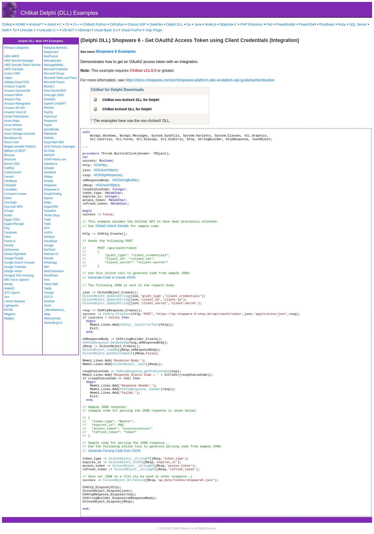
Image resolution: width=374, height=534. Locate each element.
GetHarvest (11, 249)
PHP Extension (251, 24)
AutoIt (51, 24)
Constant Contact (15, 194)
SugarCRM (51, 206)
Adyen (8, 77)
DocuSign (10, 202)
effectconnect (52, 318)
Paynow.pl (50, 116)
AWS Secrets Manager (18, 60)
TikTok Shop (52, 215)
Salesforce (50, 163)
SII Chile (49, 151)
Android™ (36, 24)
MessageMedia (53, 65)
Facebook (10, 232)
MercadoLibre (52, 60)
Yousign (49, 292)
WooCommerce (54, 271)
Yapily (48, 288)
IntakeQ (9, 288)
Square (48, 198)
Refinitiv (49, 138)
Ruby (342, 24)
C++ (76, 24)
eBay (47, 314)
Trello (47, 219)
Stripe (47, 202)
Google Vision (13, 271)
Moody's (49, 86)
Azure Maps (12, 120)
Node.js (210, 24)
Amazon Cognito (15, 86)
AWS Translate (13, 69)
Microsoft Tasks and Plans (60, 77)
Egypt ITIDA (12, 219)
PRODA (49, 108)
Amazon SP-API (14, 108)
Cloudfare (10, 189)
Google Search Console (19, 262)
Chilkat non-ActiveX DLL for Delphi (130, 100)
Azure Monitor (13, 125)
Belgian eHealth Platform (20, 146)
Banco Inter (11, 142)
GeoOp (9, 245)
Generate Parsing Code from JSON (114, 451)
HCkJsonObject (105, 170)
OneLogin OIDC (54, 95)
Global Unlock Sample (112, 226)
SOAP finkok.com (55, 159)
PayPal (48, 112)
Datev (8, 198)
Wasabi (48, 258)
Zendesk (49, 301)
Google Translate (15, 267)
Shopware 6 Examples (115, 51)
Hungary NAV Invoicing (19, 275)
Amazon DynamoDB (17, 90)
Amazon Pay (12, 99)
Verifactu (49, 236)
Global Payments (15, 254)
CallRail (9, 168)
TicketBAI (50, 211)
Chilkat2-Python (95, 24)
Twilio (47, 224)
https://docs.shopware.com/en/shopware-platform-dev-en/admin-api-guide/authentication (200, 80)
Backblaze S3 (13, 138)
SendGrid (50, 172)
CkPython (117, 24)
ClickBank (10, 181)
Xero (47, 279)
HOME (21, 24)
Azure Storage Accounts (19, 133)
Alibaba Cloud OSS (16, 82)
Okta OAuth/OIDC (55, 90)
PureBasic (327, 24)
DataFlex (156, 24)
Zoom (47, 305)
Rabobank (50, 133)
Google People (13, 258)
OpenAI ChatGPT (55, 103)
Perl (269, 24)
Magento (10, 314)
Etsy (7, 228)
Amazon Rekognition (17, 103)
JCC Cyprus (12, 292)
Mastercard (51, 52)
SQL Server (358, 24)
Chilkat (7, 24)
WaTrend (49, 249)
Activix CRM (12, 73)
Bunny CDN (11, 163)
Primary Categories (16, 47)
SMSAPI (49, 155)
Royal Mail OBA (54, 142)
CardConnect (12, 172)
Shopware (50, 185)
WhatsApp (50, 262)
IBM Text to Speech (16, 279)
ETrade (9, 211)
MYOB (8, 310)
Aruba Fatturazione (16, 116)
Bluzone (9, 155)
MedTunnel (51, 56)
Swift (5, 30)
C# (67, 24)
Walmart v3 (51, 254)
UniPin (48, 232)
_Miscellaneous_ (54, 310)
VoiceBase (50, 241)
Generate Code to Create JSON (111, 277)
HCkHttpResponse (107, 175)
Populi (48, 125)
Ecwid (8, 215)
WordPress (51, 275)
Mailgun (9, 318)
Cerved (9, 176)
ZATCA (48, 297)
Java (197, 24)
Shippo (48, 176)
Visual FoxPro (131, 30)
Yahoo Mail (51, 284)
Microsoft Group (54, 73)
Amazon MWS (13, 95)
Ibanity (8, 284)
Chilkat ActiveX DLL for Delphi (127, 109)
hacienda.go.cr (53, 322)
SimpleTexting (53, 194)
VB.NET (68, 30)
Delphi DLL (174, 24)
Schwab (49, 168)
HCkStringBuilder (125, 180)
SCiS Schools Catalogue (59, 146)
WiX (46, 267)
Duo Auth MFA (13, 206)
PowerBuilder (286, 24)
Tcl (15, 30)
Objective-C (228, 24)
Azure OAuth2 (13, 129)
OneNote (49, 99)
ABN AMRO (11, 56)
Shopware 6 (51, 189)
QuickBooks (51, 129)
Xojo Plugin (153, 30)
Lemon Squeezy (14, 301)
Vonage (49, 245)
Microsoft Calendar (56, 69)
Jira (6, 297)
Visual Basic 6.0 (106, 30)
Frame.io (10, 241)
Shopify (48, 181)
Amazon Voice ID (15, 112)
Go (188, 24)
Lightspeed (11, 305)
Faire (7, 236)
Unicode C (28, 30)
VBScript (84, 30)
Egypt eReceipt (14, 224)
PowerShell (307, 24)
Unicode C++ (49, 30)
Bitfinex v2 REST (15, 151)
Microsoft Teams (54, 82)
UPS (47, 228)
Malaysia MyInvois (55, 47)
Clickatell (10, 185)
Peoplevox (50, 120)
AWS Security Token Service (22, 65)
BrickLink (10, 159)
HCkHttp (100, 165)
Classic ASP (137, 24)
